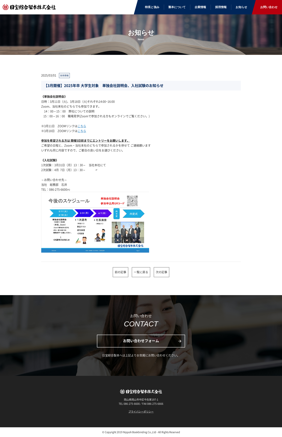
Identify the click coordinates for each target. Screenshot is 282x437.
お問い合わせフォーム (152, 340)
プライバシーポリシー (141, 411)
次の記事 (161, 272)
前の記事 (120, 272)
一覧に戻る (141, 272)
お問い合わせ (269, 7)
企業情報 (200, 7)
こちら (82, 126)
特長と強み (152, 7)
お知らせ (241, 7)
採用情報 (221, 7)
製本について (177, 7)
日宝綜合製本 (30, 7)
